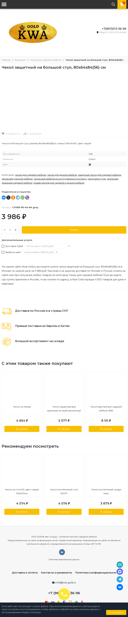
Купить (74, 229)
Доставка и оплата (25, 572)
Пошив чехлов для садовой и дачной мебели (58, 182)
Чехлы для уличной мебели (17, 178)
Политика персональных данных (64, 559)
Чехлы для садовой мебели (46, 60)
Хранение (20, 60)
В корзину (22, 428)
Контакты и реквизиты (56, 572)
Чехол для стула (96, 178)
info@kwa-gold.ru (65, 582)
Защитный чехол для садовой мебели (99, 175)
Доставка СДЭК (13, 246)
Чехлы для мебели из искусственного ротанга (60, 178)
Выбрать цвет (12, 252)
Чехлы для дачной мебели (62, 175)
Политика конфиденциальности (97, 572)
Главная (6, 60)
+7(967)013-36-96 (114, 28)
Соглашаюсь (116, 612)
